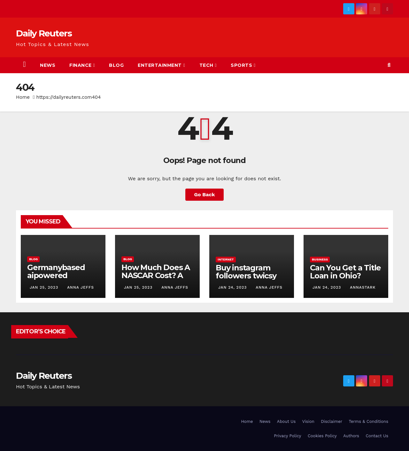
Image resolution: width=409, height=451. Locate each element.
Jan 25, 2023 (44, 287)
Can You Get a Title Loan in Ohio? (345, 271)
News (47, 65)
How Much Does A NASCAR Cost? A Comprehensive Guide (155, 279)
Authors (351, 435)
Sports (243, 65)
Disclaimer (331, 421)
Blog (116, 65)
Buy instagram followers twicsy (246, 271)
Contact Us (377, 435)
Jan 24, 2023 (232, 287)
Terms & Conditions (368, 421)
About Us (286, 421)
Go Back (204, 194)
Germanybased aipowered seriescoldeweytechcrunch (62, 279)
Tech (208, 65)
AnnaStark (362, 287)
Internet (226, 259)
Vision (308, 421)
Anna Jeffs (80, 287)
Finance (82, 65)
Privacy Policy (287, 435)
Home (23, 97)
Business (320, 259)
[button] (389, 65)
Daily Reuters (44, 33)
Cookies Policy (322, 435)
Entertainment (161, 65)
